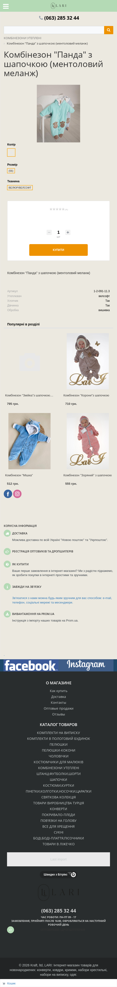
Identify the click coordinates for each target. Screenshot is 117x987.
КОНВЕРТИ (58, 809)
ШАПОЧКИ (58, 779)
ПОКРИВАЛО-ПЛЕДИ (58, 814)
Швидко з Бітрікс (55, 874)
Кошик (11, 983)
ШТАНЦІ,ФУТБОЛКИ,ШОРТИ (59, 773)
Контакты (58, 702)
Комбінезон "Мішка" (19, 475)
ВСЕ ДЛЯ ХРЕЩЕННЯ (58, 826)
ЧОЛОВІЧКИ (59, 756)
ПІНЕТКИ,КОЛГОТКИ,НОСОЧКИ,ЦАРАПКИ (58, 791)
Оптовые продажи (58, 708)
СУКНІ (58, 832)
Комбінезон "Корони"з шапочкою (86, 395)
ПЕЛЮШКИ (59, 744)
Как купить (58, 691)
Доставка (58, 696)
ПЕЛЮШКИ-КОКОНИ (58, 750)
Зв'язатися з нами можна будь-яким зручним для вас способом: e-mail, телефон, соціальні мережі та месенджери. (62, 600)
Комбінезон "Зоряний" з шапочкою (87, 475)
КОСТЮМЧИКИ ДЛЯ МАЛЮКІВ (58, 762)
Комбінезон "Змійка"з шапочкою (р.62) (32, 395)
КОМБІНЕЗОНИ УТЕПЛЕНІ (58, 768)
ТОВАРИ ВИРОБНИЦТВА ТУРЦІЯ (58, 803)
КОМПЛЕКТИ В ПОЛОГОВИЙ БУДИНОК (58, 738)
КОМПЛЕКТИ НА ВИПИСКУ (58, 732)
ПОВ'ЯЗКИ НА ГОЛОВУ (58, 820)
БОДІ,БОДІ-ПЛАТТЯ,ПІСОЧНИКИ (58, 838)
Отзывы (58, 714)
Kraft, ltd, (37, 965)
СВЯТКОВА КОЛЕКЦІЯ (58, 797)
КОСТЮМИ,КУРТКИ (58, 785)
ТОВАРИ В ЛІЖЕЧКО (59, 844)
